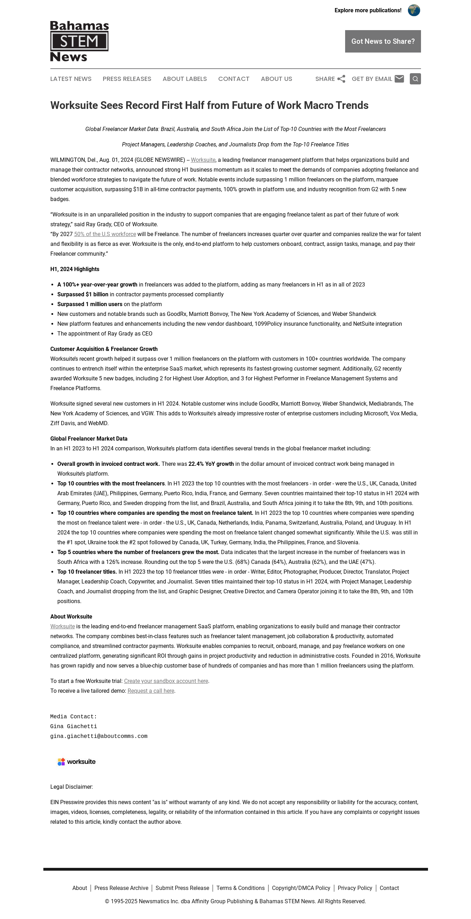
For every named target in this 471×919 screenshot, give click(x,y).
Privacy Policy (355, 888)
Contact (234, 79)
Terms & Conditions (240, 888)
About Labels (185, 79)
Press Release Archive (121, 888)
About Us (276, 79)
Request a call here (151, 690)
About (79, 888)
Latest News (71, 79)
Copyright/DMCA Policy (301, 888)
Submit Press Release (182, 888)
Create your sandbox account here (166, 681)
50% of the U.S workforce (105, 234)
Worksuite (203, 160)
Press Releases (127, 79)
